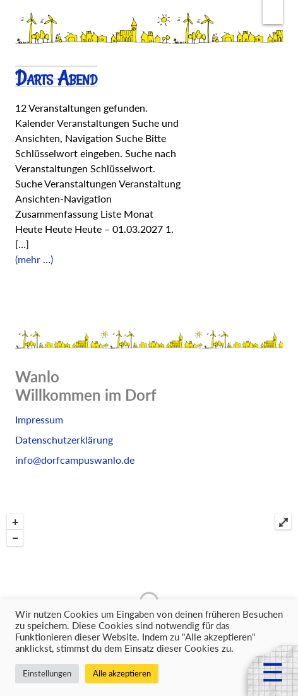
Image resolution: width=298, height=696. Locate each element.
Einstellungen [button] (47, 673)
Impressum (39, 419)
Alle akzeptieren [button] (122, 673)
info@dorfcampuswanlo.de (74, 460)
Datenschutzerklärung (64, 439)
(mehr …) (34, 259)
